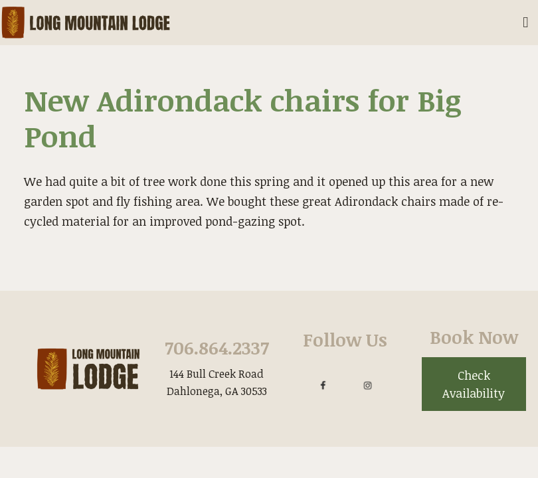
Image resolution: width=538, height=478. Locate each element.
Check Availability (473, 384)
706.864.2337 (217, 347)
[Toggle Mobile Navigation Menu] (525, 23)
